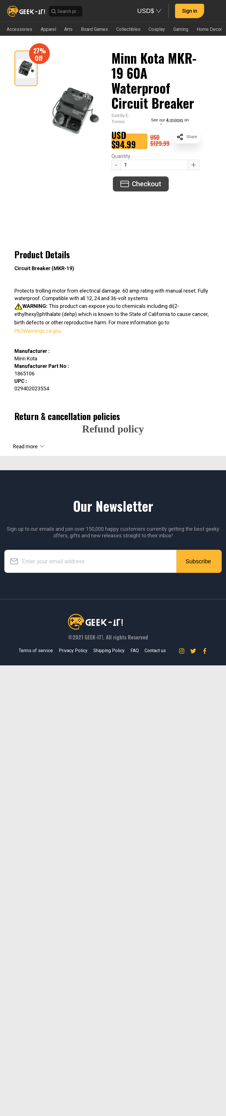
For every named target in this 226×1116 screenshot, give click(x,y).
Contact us (155, 1101)
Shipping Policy (109, 1101)
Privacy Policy (73, 1101)
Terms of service (36, 1101)
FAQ (134, 1101)
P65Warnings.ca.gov (37, 331)
